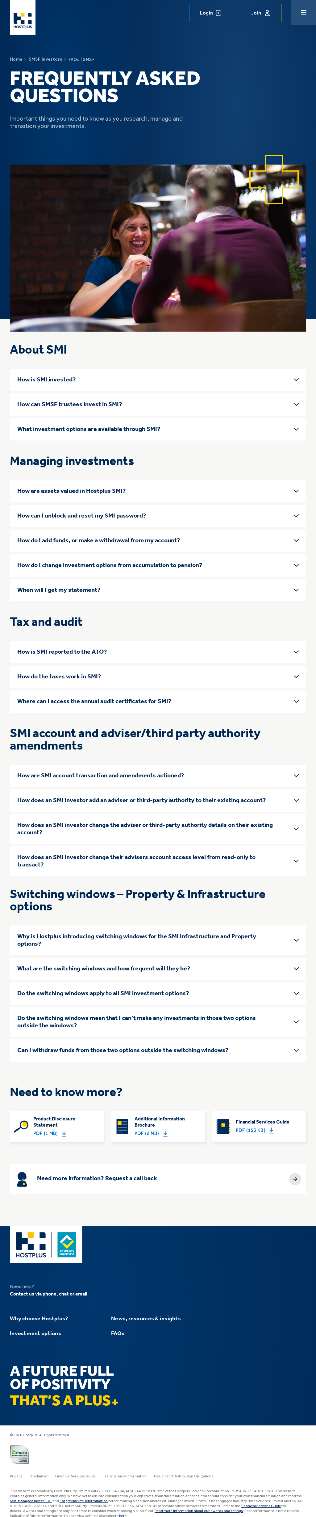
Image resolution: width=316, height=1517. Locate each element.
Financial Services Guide (75, 1476)
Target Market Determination (84, 1501)
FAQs (117, 1333)
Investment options (35, 1333)
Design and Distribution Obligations (183, 1476)
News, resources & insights (146, 1318)
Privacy (16, 1476)
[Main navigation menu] (303, 12)
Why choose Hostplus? (39, 1318)
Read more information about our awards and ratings (199, 1511)
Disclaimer (39, 1476)
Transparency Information (125, 1476)
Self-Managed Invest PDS (31, 1501)
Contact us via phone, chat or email (48, 1294)
